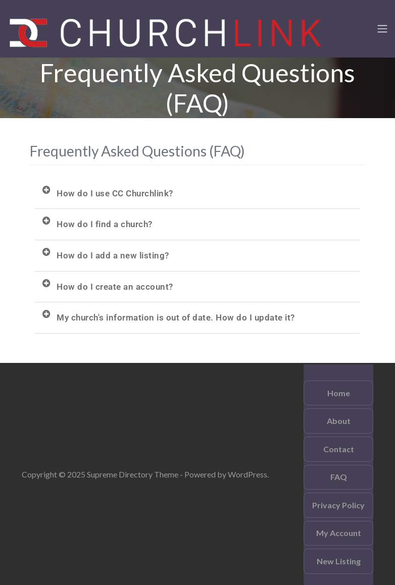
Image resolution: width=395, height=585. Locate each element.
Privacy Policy (338, 505)
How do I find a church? (105, 224)
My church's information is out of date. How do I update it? (176, 317)
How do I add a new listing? (113, 255)
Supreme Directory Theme (133, 474)
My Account (338, 533)
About (339, 421)
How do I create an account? (115, 287)
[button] (197, 193)
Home (338, 393)
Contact (338, 449)
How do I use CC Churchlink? (115, 193)
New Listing (339, 561)
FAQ (338, 477)
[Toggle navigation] (382, 28)
